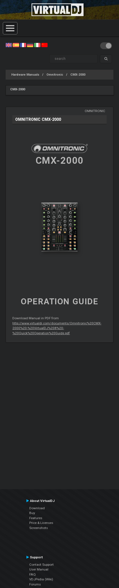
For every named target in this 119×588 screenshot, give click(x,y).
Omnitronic (54, 74)
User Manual (38, 569)
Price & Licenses (41, 523)
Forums (35, 584)
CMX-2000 (77, 74)
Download (37, 508)
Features (35, 518)
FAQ (32, 574)
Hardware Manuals (25, 74)
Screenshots (38, 528)
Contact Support (41, 565)
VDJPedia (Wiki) (41, 579)
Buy (32, 513)
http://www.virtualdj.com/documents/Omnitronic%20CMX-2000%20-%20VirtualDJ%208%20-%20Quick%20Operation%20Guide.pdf (56, 328)
